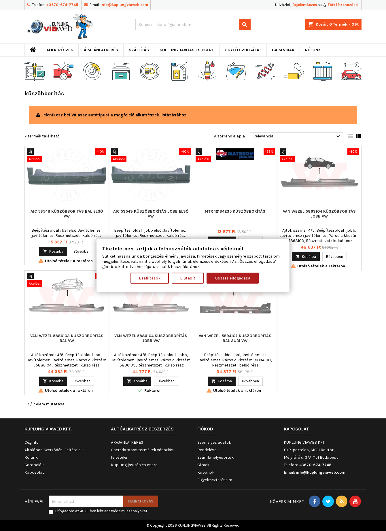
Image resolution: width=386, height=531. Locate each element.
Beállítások (149, 278)
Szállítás (139, 50)
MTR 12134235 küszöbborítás (235, 211)
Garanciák (283, 50)
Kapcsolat (34, 472)
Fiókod (205, 429)
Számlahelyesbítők (215, 457)
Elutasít (187, 278)
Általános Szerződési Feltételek (53, 449)
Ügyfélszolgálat (243, 50)
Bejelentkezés (304, 5)
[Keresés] (193, 24)
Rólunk (313, 50)
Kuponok (205, 472)
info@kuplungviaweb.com (124, 5)
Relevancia (297, 136)
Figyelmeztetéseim (214, 479)
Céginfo (31, 442)
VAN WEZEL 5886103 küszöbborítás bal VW (66, 338)
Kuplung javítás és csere (187, 50)
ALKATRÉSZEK (59, 50)
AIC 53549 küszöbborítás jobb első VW (151, 214)
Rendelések (208, 449)
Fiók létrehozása (343, 5)
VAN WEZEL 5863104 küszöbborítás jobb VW (319, 214)
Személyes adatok (214, 442)
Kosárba (53, 251)
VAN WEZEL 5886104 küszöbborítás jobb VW (150, 338)
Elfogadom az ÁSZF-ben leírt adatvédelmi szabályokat (101, 511)
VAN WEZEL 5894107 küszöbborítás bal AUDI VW (235, 338)
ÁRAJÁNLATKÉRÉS (101, 50)
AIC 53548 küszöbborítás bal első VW (67, 214)
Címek (203, 464)
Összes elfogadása (232, 278)
